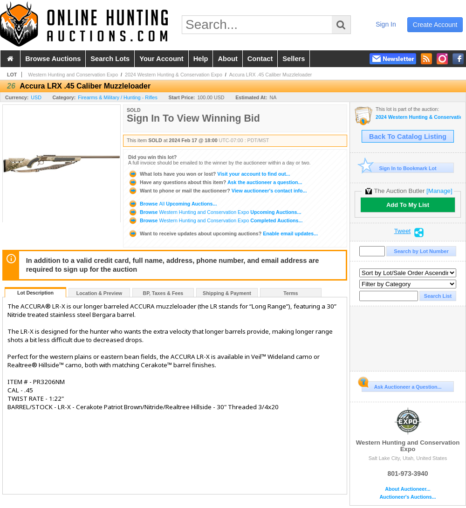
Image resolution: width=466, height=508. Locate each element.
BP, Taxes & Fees (163, 293)
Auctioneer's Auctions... (407, 497)
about (227, 58)
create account (435, 24)
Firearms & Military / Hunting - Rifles (118, 97)
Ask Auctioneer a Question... (401, 385)
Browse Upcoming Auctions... (172, 203)
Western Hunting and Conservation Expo (73, 74)
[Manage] (439, 190)
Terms (290, 293)
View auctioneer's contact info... (217, 190)
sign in (386, 24)
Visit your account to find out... (209, 174)
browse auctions (53, 58)
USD (36, 97)
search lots (110, 58)
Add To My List (407, 204)
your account (161, 58)
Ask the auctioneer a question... (215, 182)
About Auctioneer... (407, 489)
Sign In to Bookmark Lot (399, 168)
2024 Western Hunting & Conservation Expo (173, 74)
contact (260, 58)
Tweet (402, 231)
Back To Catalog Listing (407, 136)
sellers (293, 58)
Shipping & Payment (227, 293)
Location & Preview (99, 293)
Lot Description (35, 292)
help (200, 58)
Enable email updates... (223, 233)
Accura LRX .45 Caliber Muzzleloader (270, 74)
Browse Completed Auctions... (215, 220)
